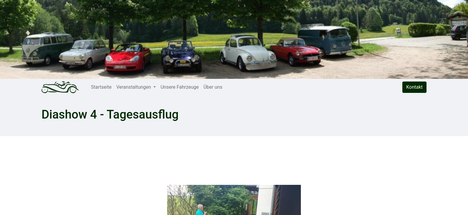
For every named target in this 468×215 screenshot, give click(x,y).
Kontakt (414, 87)
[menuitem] (101, 87)
